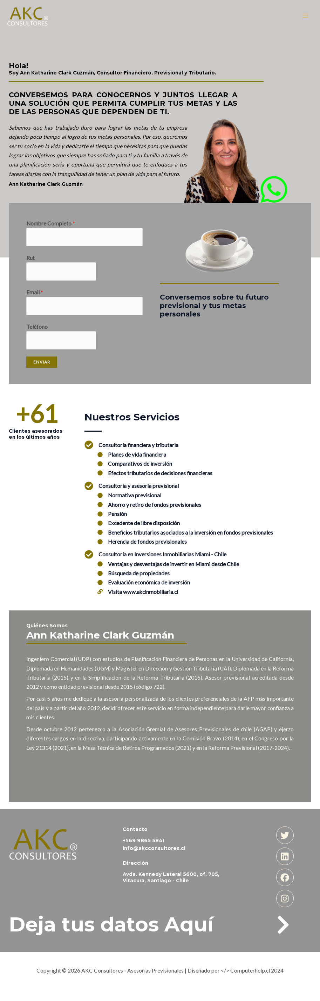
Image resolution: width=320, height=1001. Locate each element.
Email (34, 292)
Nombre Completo (50, 223)
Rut (30, 258)
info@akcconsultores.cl (154, 848)
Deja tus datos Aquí (111, 924)
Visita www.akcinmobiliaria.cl (143, 592)
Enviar (41, 362)
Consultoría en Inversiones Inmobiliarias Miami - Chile (162, 554)
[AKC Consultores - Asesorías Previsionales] (28, 16)
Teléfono (37, 326)
